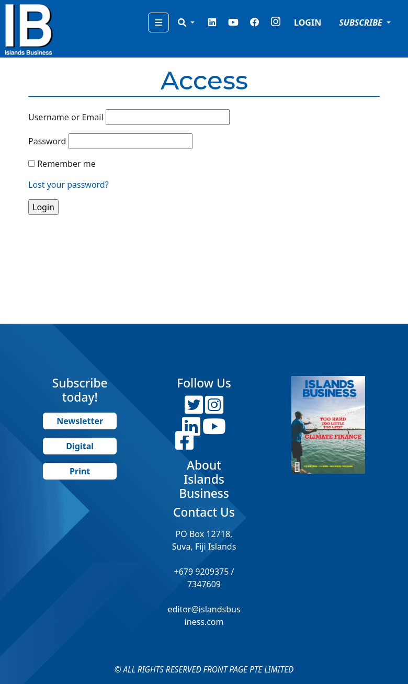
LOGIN (307, 22)
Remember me (66, 163)
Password (47, 141)
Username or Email (66, 117)
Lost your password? (68, 184)
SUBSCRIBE (361, 22)
